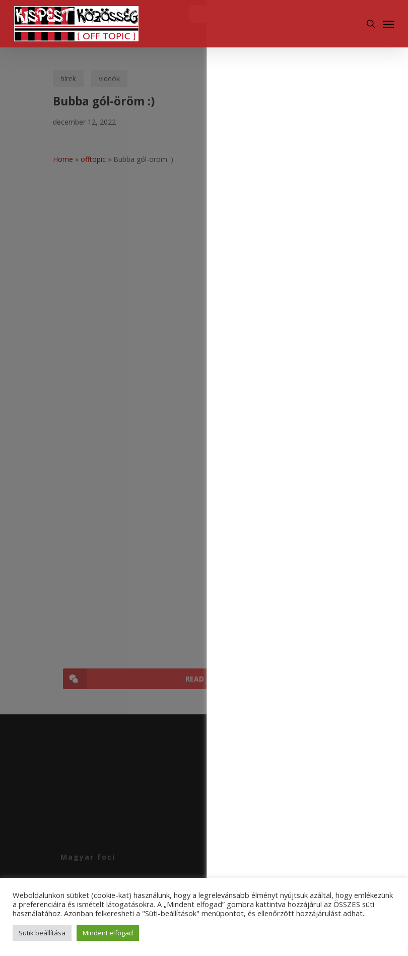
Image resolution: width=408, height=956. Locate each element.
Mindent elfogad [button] (108, 932)
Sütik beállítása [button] (42, 932)
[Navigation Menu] (388, 24)
